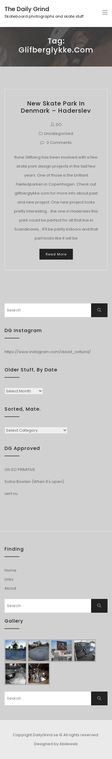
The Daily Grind (26, 9)
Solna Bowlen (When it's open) (34, 481)
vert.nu (11, 493)
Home (10, 570)
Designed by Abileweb (56, 744)
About (10, 588)
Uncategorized (58, 133)
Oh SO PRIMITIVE (19, 469)
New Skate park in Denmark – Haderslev (56, 107)
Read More (56, 254)
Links (8, 579)
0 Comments (59, 142)
